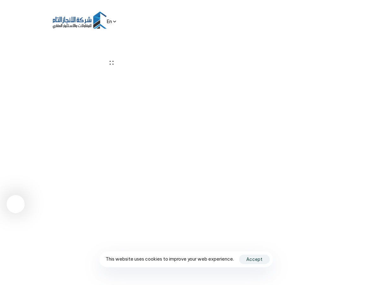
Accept (254, 259)
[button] (112, 21)
